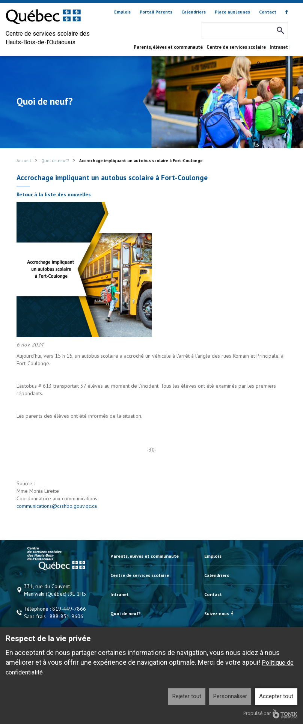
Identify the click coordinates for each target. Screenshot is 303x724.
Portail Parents (156, 12)
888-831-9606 (66, 616)
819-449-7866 (69, 608)
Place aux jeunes (232, 12)
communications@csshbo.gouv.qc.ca (57, 506)
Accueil (24, 160)
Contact (267, 12)
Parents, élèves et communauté (168, 47)
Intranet (279, 47)
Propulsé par (270, 713)
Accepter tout (276, 696)
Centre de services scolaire (236, 47)
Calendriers (193, 12)
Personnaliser (230, 696)
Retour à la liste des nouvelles (54, 194)
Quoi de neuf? (272, 63)
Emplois (122, 12)
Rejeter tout (186, 696)
